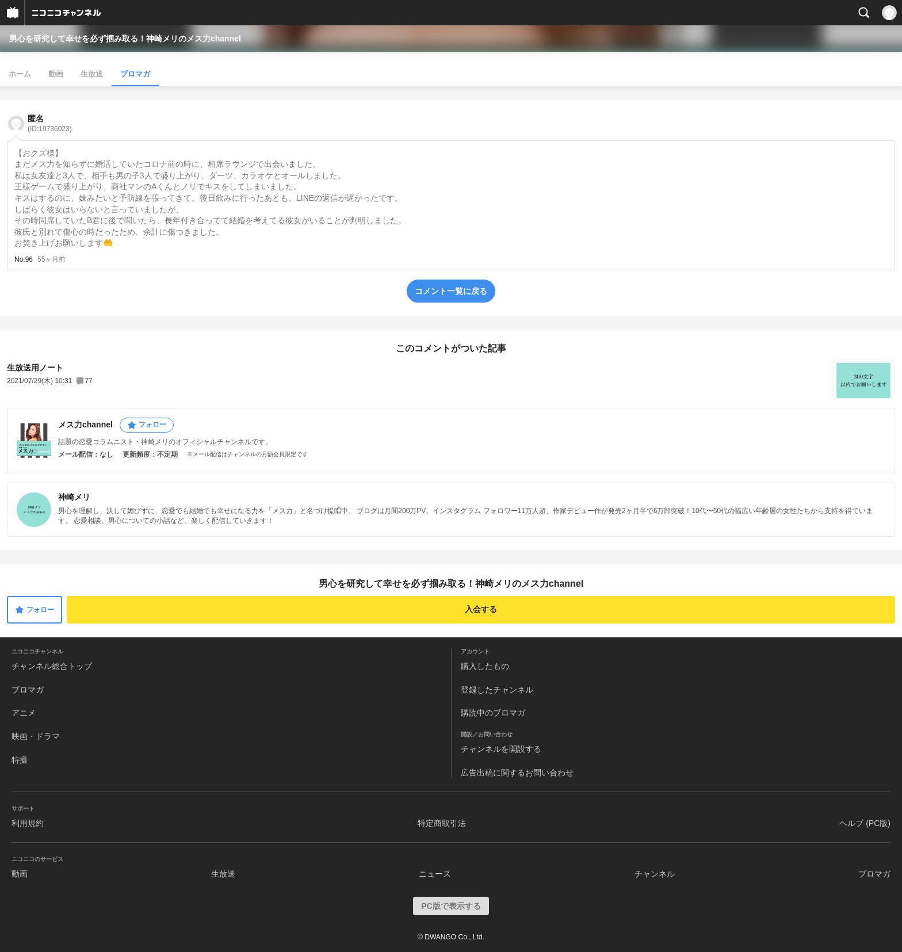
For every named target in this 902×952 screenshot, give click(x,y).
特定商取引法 (442, 823)
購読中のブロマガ (493, 712)
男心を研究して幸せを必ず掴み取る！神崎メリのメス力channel (125, 38)
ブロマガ (135, 74)
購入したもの (485, 666)
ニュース (435, 873)
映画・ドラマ (36, 736)
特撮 (20, 759)
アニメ (24, 712)
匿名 (50, 123)
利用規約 (28, 823)
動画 (55, 74)
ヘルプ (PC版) (864, 823)
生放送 (92, 74)
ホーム (20, 74)
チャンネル (655, 873)
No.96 (23, 259)
